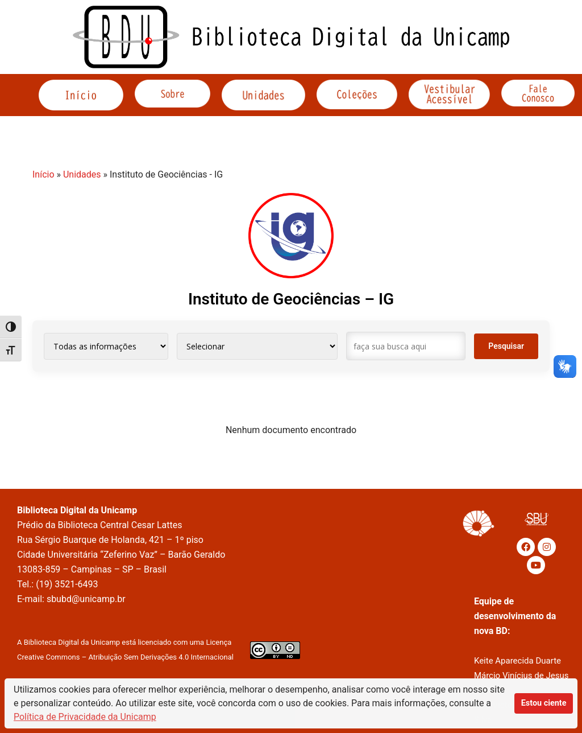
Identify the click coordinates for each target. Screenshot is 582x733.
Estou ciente (544, 703)
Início (43, 174)
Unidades (82, 174)
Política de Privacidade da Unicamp (85, 716)
